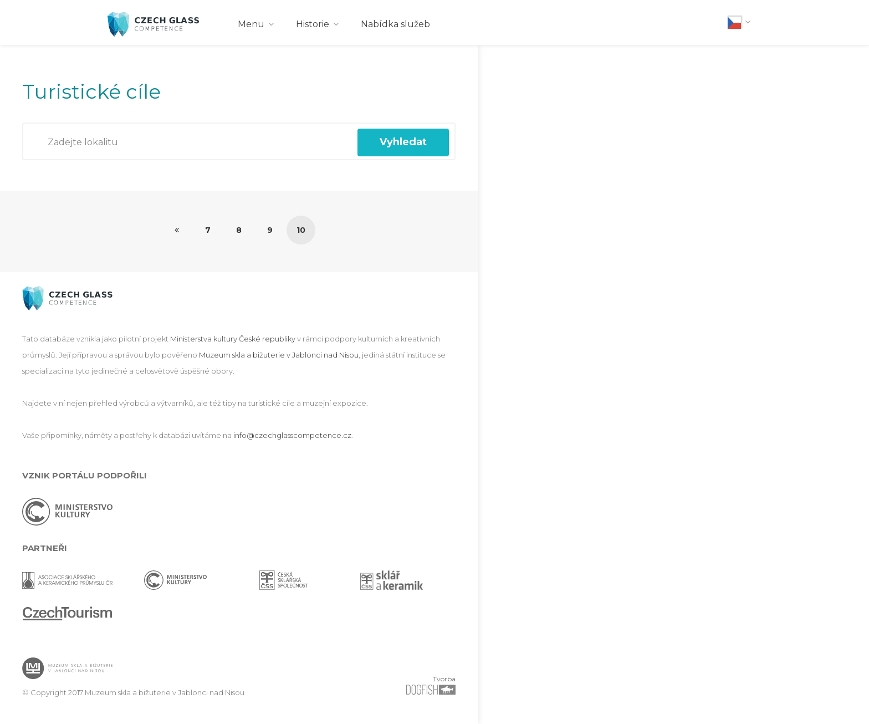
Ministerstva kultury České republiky (232, 338)
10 (301, 230)
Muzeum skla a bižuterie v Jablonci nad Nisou (279, 354)
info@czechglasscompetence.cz (292, 435)
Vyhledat (403, 142)
